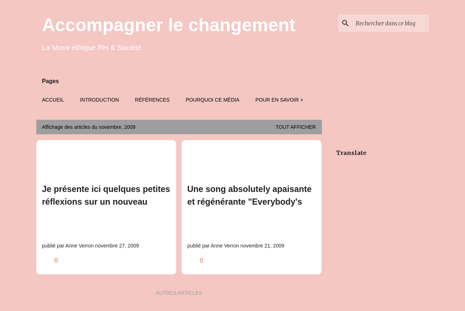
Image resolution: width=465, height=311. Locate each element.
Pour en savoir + (279, 100)
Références (152, 100)
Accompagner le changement (168, 25)
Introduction (99, 100)
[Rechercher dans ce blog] (391, 23)
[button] (166, 261)
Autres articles (178, 293)
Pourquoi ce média (212, 100)
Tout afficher (296, 127)
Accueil (53, 100)
